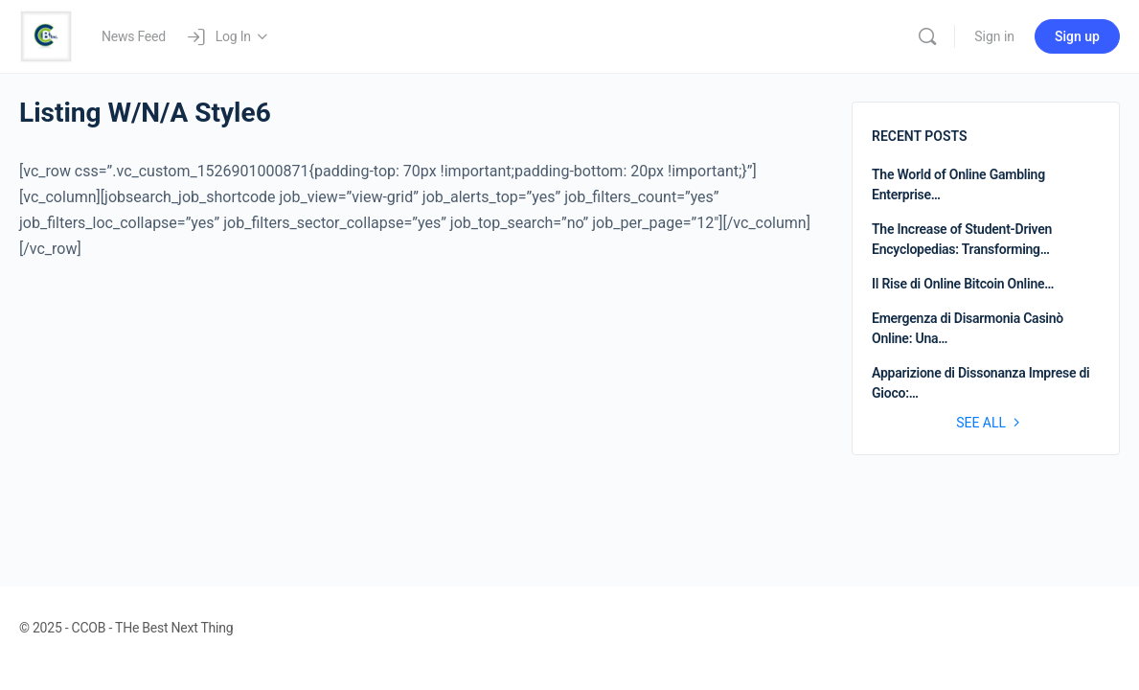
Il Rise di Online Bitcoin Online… (963, 283)
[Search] (927, 36)
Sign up (1077, 36)
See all (990, 422)
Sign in (994, 36)
